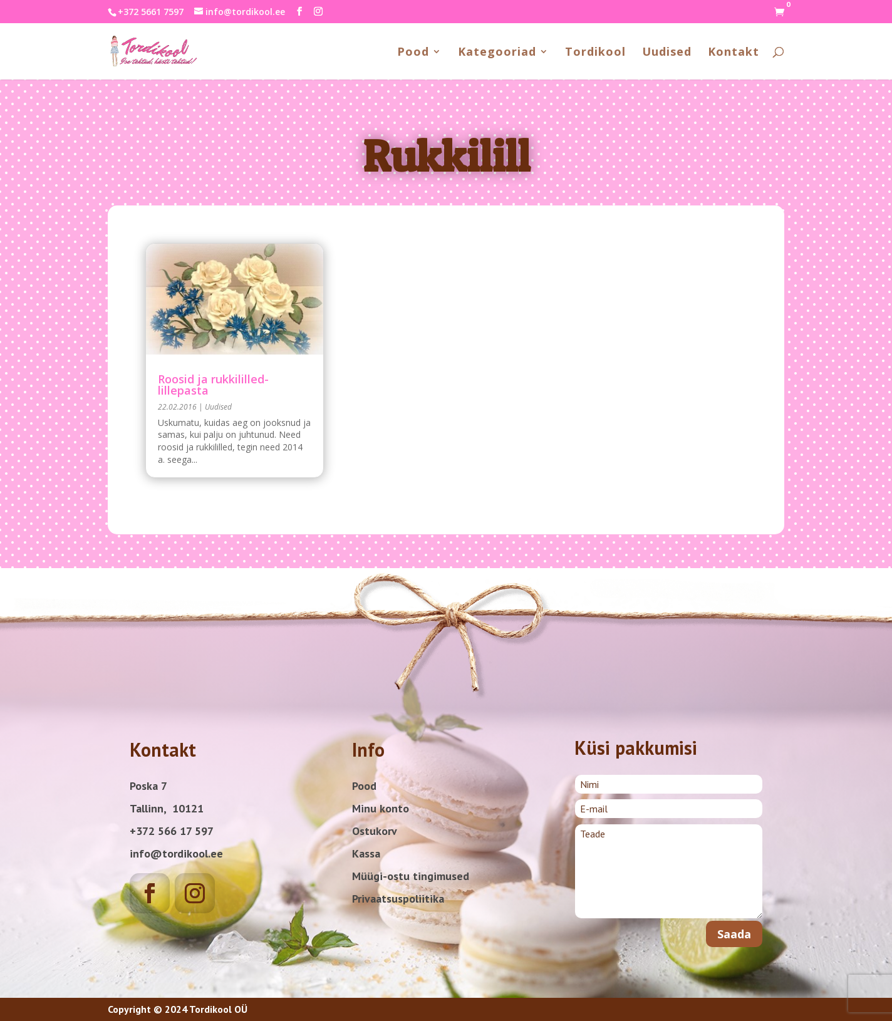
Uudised (667, 53)
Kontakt (733, 53)
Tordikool (595, 53)
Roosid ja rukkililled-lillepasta (213, 384)
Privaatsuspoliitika (398, 898)
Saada (734, 933)
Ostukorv (374, 831)
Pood (413, 53)
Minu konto (380, 808)
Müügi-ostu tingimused (410, 876)
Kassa (366, 853)
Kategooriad (497, 53)
